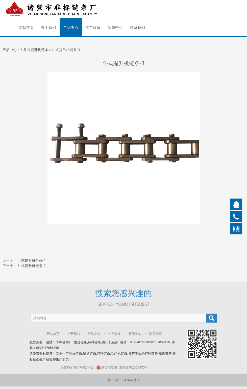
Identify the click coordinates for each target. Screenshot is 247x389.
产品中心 (70, 27)
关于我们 (48, 27)
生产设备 (93, 27)
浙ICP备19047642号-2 (73, 367)
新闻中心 (115, 27)
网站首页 (26, 27)
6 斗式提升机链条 (34, 49)
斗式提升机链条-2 (32, 265)
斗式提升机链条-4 (32, 260)
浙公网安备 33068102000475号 (118, 367)
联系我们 (137, 27)
